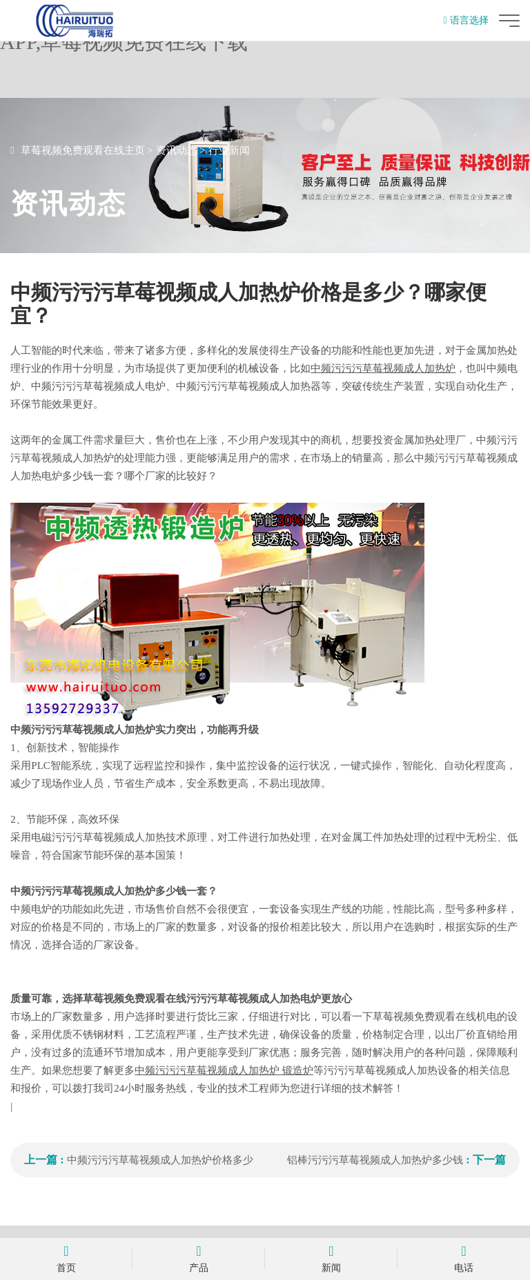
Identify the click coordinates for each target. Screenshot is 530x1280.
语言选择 (466, 20)
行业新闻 (229, 150)
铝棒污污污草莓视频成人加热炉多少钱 (375, 1160)
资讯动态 (176, 150)
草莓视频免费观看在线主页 (83, 150)
